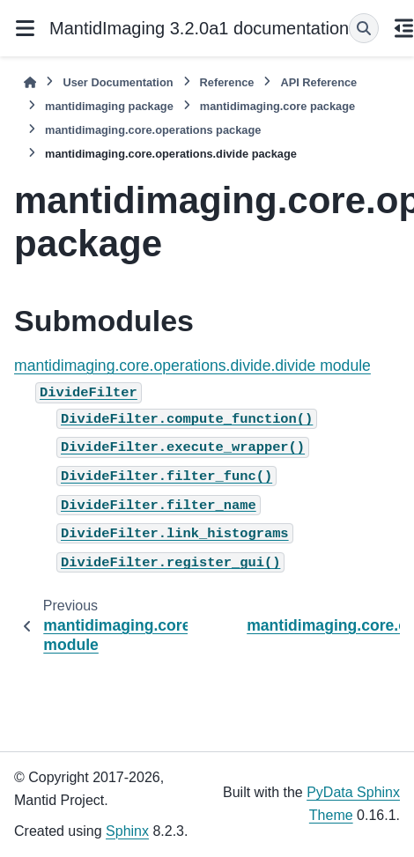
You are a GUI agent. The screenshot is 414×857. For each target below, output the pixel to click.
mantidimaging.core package (277, 106)
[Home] (30, 82)
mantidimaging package (109, 106)
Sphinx (127, 831)
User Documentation (118, 82)
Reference (227, 82)
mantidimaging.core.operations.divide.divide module (192, 365)
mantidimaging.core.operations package (153, 130)
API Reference (318, 82)
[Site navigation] (24, 28)
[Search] (364, 28)
